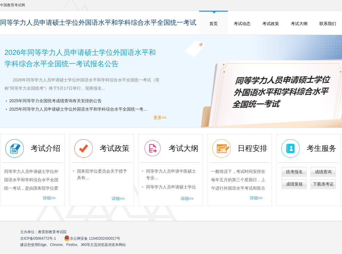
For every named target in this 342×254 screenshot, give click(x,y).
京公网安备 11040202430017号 (92, 238)
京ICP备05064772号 (38, 238)
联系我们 (327, 23)
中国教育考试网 (12, 5)
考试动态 (242, 23)
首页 (213, 23)
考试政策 (270, 23)
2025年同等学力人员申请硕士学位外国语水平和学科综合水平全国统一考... (78, 109)
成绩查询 (323, 171)
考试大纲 (299, 23)
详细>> (49, 198)
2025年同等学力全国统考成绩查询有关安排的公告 (55, 100)
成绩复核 (294, 184)
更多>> (160, 117)
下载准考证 (323, 184)
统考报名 (294, 171)
